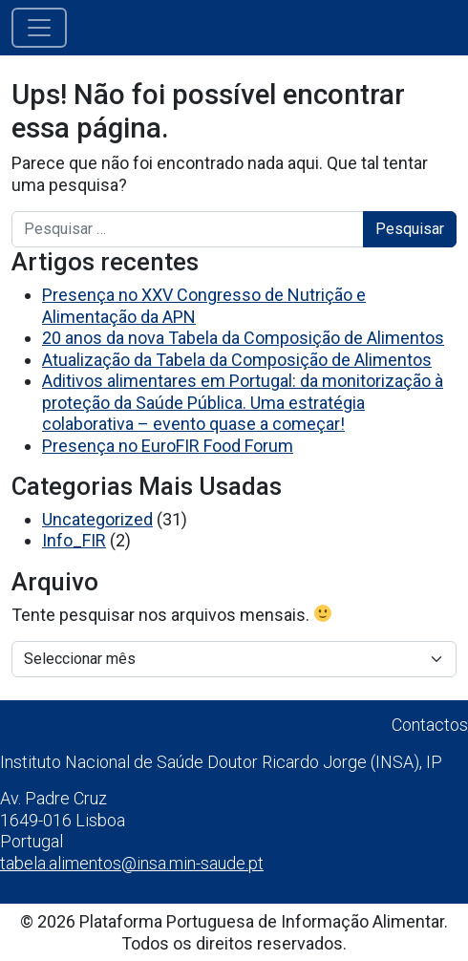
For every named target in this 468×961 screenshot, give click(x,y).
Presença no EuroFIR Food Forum (167, 446)
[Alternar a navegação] (39, 28)
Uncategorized (97, 519)
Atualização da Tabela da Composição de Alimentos (237, 360)
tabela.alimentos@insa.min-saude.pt (132, 863)
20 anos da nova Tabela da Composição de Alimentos (243, 338)
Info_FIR (74, 540)
